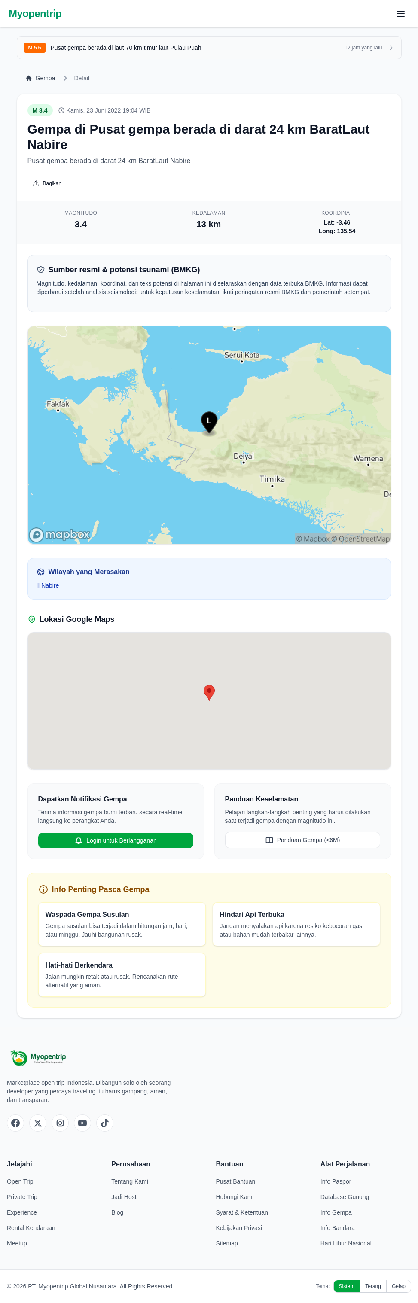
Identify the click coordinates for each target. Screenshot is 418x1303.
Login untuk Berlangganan (115, 840)
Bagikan (47, 183)
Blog (117, 1212)
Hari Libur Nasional (346, 1243)
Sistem (347, 1286)
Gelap (399, 1286)
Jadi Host (123, 1196)
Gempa (40, 78)
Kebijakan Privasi (239, 1227)
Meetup (17, 1243)
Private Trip (22, 1196)
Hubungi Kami (235, 1196)
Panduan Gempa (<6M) (302, 840)
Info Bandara (337, 1227)
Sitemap (227, 1243)
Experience (22, 1212)
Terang (373, 1286)
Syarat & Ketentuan (242, 1212)
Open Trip (20, 1181)
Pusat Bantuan (236, 1181)
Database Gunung (344, 1196)
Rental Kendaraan (31, 1227)
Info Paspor (335, 1181)
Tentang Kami (129, 1181)
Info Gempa (336, 1212)
